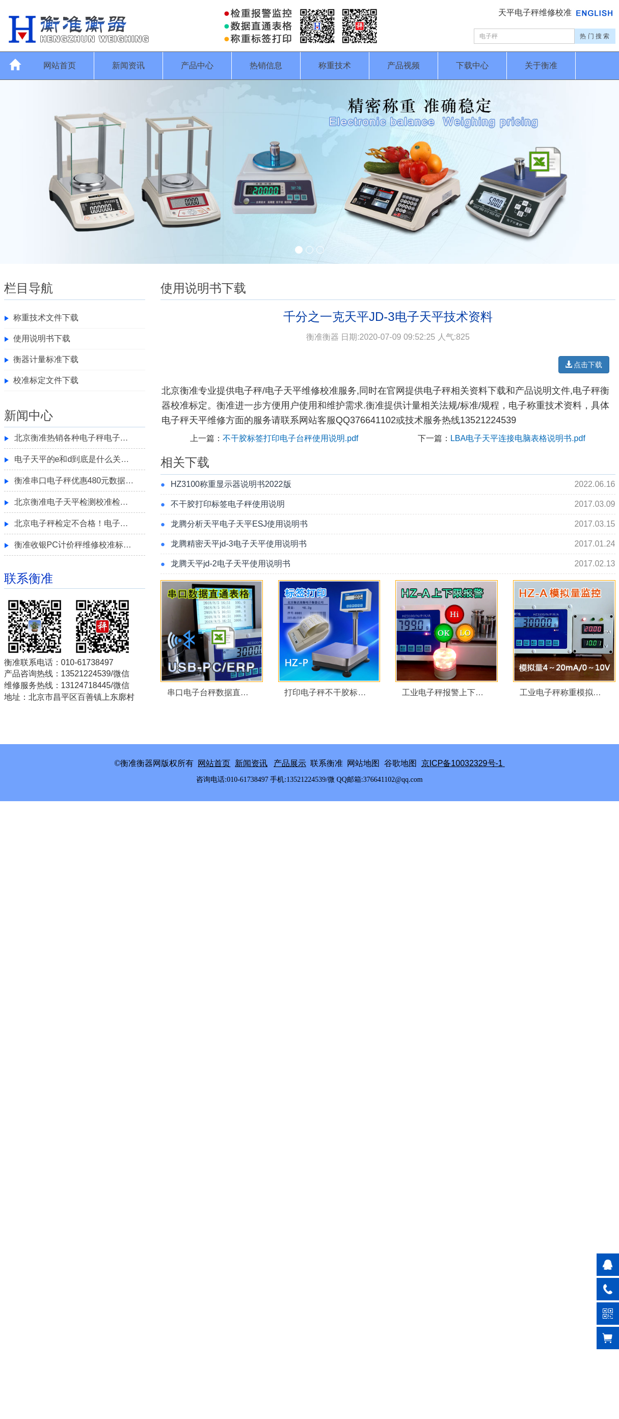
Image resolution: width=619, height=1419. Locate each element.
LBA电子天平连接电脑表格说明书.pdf (517, 438)
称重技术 (334, 65)
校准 (329, 391)
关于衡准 (541, 65)
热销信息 (266, 65)
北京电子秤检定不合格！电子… (71, 523)
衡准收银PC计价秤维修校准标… (72, 544)
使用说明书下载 (41, 338)
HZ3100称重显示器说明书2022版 (231, 484)
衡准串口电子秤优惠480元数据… (74, 480)
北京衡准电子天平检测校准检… (71, 502)
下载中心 (472, 65)
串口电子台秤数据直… (208, 692)
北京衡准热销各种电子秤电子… (71, 437)
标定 (198, 405)
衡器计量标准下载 (45, 359)
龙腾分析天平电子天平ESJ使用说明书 (239, 524)
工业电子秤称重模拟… (560, 692)
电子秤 (248, 391)
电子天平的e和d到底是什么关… (71, 459)
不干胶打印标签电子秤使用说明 (228, 504)
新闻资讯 (128, 65)
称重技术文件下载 (45, 317)
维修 (216, 420)
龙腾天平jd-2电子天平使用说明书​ (230, 563)
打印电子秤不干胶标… (325, 692)
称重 (536, 405)
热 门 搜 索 (594, 36)
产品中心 (197, 65)
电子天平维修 (292, 391)
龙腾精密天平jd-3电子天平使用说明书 (239, 543)
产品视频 (403, 65)
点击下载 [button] (584, 365)
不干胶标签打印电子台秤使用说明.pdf (291, 438)
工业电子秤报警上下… (442, 692)
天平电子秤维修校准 (536, 12)
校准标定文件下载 (45, 380)
